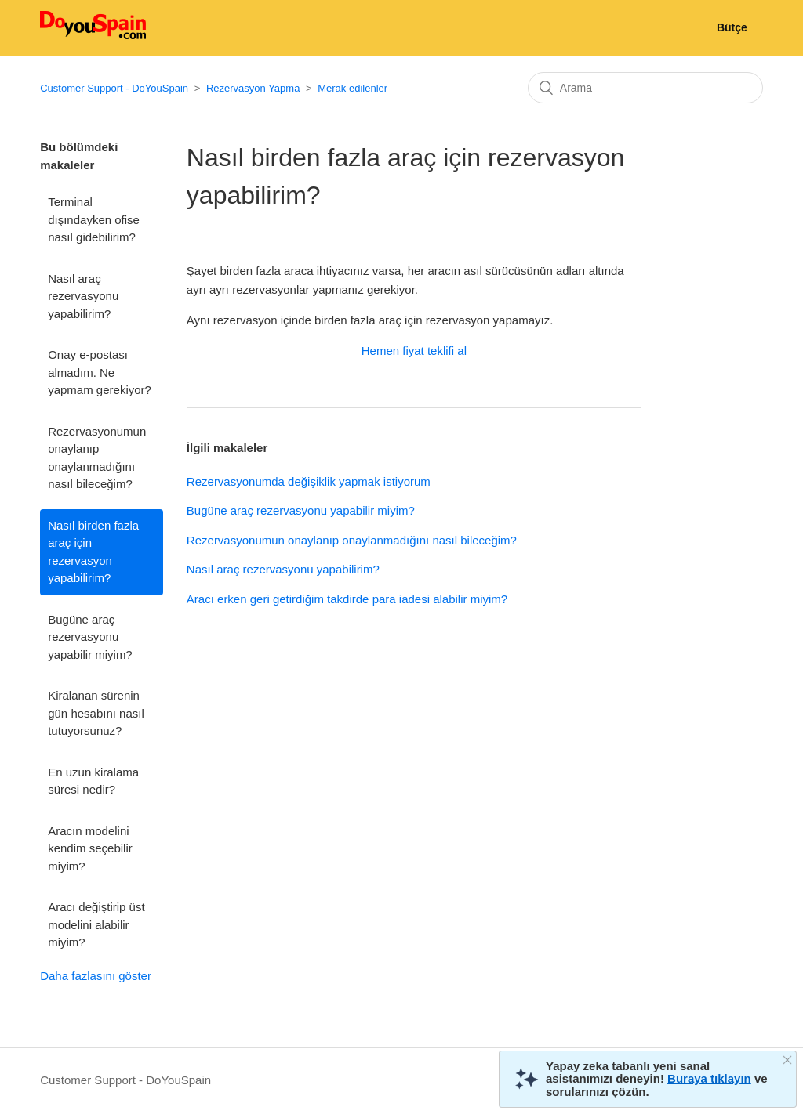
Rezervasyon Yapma (253, 88)
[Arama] (645, 87)
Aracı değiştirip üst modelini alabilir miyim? (96, 924)
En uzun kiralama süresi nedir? (93, 781)
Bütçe (732, 27)
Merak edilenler (352, 88)
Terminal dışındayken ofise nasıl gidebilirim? (94, 219)
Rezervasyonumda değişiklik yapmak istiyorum (309, 481)
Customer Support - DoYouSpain (114, 88)
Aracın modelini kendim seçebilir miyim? (90, 848)
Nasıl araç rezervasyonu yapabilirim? (83, 296)
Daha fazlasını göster (95, 975)
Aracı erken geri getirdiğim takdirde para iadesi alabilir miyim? (347, 599)
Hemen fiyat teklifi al (414, 350)
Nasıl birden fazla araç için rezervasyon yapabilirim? (93, 552)
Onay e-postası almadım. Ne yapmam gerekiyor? (99, 372)
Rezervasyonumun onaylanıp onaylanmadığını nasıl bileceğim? (97, 458)
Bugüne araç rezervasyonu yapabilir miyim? (90, 637)
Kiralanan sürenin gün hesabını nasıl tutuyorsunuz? (96, 713)
